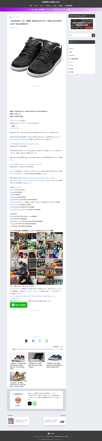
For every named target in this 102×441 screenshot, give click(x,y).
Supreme (48, 5)
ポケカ (36, 5)
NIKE (31, 5)
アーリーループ (14, 204)
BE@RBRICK (21, 349)
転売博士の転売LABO (51, 2)
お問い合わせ (50, 436)
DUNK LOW (30, 349)
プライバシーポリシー (39, 436)
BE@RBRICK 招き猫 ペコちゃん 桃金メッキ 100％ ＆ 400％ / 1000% (30, 180)
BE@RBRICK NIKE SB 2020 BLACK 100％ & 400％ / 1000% (37, 178)
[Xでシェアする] (26, 342)
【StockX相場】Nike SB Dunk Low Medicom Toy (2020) (26, 164)
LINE (34, 406)
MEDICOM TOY (39, 349)
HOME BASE (14, 216)
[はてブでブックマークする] (40, 342)
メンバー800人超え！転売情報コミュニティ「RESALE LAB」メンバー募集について (51, 9)
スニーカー (56, 349)
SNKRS (12, 190)
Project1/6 (13, 223)
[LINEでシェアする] (47, 342)
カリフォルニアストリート (17, 202)
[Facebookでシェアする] (33, 342)
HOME (51, 433)
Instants (12, 192)
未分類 (71, 69)
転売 (62, 349)
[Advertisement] (36, 98)
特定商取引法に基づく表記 (61, 436)
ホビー (42, 5)
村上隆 (60, 5)
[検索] (93, 35)
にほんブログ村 (14, 128)
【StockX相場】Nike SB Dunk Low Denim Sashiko (24, 143)
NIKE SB (48, 349)
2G (11, 226)
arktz (11, 194)
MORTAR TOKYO (15, 199)
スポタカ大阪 (14, 207)
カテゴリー (75, 42)
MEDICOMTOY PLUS (16, 221)
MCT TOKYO (13, 197)
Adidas (55, 5)
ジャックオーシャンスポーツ (18, 209)
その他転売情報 (68, 5)
